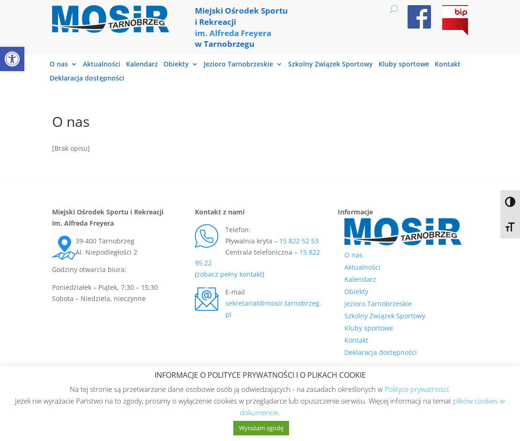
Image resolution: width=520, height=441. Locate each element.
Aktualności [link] (101, 64)
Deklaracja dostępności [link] (87, 78)
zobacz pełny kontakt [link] (229, 274)
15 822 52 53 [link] (299, 240)
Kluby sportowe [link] (404, 64)
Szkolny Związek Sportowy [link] (330, 64)
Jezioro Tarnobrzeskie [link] (238, 64)
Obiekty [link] (176, 64)
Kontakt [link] (448, 64)
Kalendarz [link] (142, 64)
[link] (12, 59)
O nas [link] (59, 64)
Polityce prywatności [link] (416, 389)
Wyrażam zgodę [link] (261, 428)
